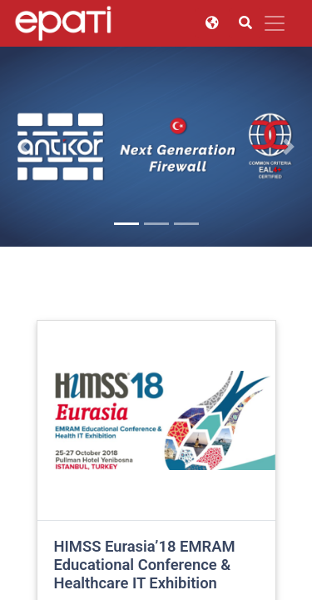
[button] (23, 147)
